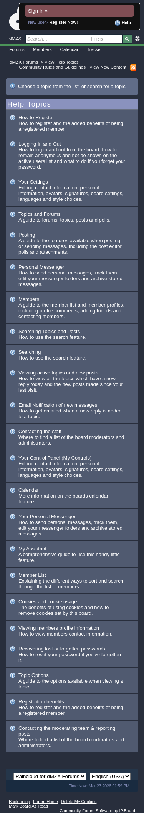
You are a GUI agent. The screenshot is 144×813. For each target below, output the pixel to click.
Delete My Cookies (79, 801)
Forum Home (45, 801)
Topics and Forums (39, 214)
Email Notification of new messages (57, 405)
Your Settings (33, 182)
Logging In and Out (39, 144)
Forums (17, 49)
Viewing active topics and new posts (58, 373)
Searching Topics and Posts (49, 331)
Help (122, 23)
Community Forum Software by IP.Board (97, 810)
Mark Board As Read (28, 806)
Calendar (69, 49)
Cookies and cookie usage (47, 601)
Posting (26, 235)
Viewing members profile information (58, 628)
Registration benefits (41, 702)
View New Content (107, 66)
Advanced (137, 39)
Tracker (94, 49)
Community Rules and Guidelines (52, 66)
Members (42, 49)
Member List (32, 575)
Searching (29, 352)
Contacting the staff (39, 431)
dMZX (15, 38)
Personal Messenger (41, 267)
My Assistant (32, 549)
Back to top (19, 801)
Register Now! (64, 22)
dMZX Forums (24, 61)
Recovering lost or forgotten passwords (61, 649)
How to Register (36, 117)
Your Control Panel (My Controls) (54, 458)
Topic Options (33, 675)
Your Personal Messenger (47, 516)
